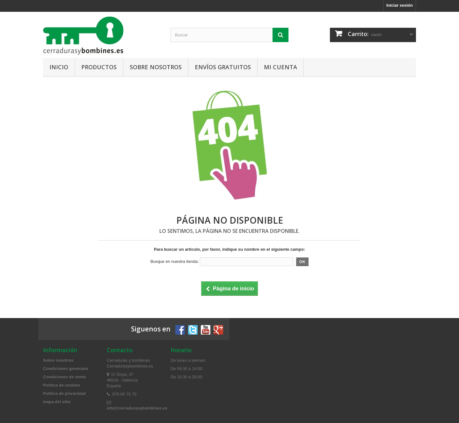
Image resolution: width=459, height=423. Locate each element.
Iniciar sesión (399, 5)
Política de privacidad (64, 393)
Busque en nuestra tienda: (174, 261)
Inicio (58, 67)
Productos (99, 67)
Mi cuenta (280, 67)
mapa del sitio (57, 401)
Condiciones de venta (64, 377)
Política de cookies (61, 385)
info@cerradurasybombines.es (137, 408)
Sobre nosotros (156, 67)
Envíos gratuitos (223, 67)
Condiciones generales (65, 368)
